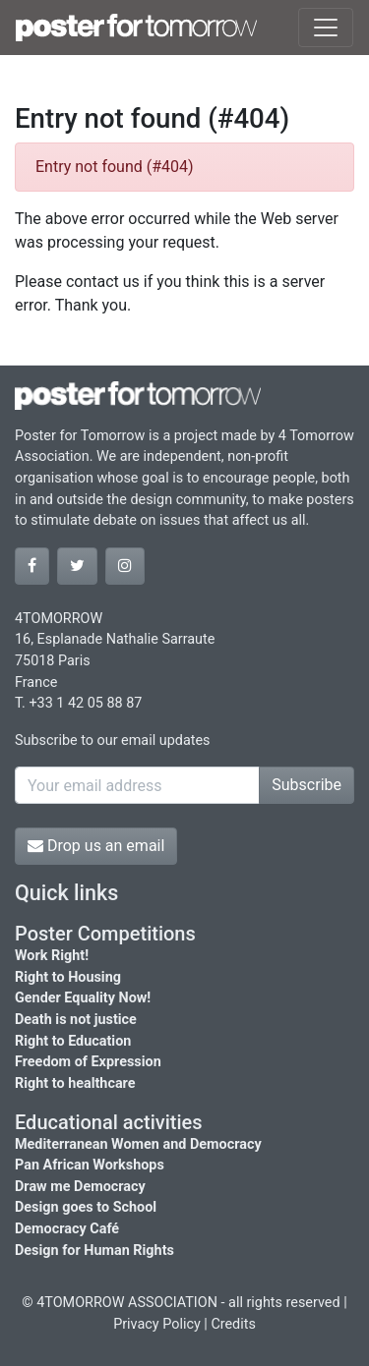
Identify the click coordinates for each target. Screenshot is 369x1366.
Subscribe (306, 784)
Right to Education (73, 1041)
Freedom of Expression (88, 1061)
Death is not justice (76, 1019)
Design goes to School (85, 1207)
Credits (233, 1324)
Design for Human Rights (94, 1250)
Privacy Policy (157, 1324)
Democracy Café (67, 1229)
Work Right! (52, 955)
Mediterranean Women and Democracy (138, 1144)
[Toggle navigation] (325, 27)
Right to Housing (68, 977)
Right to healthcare (75, 1083)
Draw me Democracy (80, 1186)
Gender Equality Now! (83, 998)
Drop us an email (96, 845)
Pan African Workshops (89, 1165)
